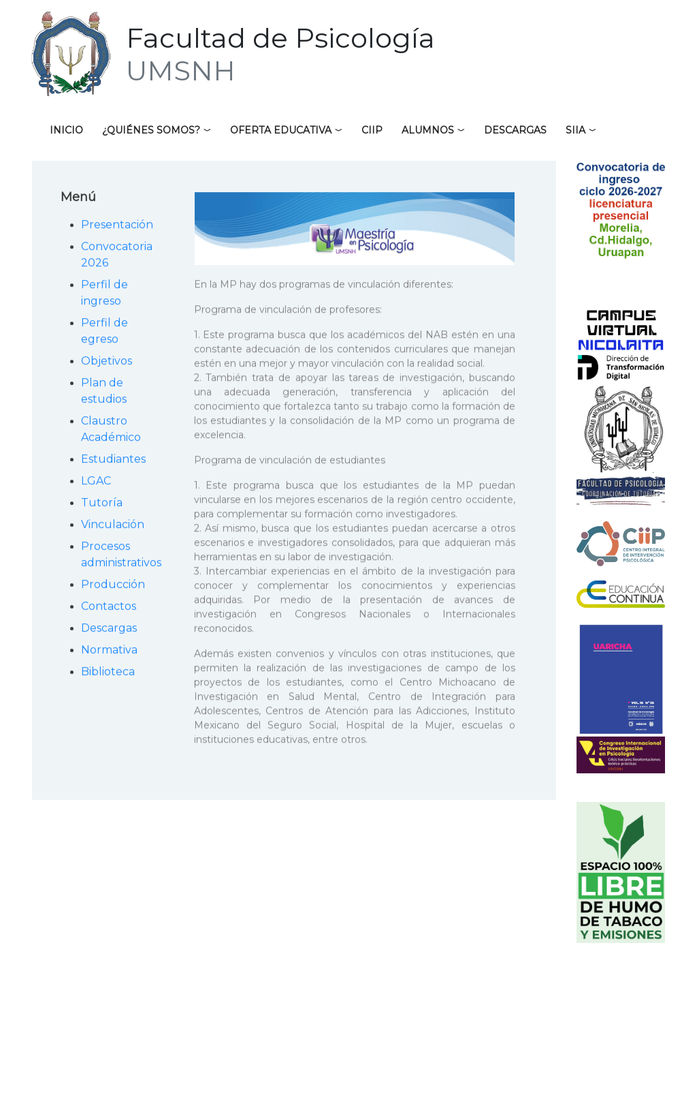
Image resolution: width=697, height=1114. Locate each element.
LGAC (96, 482)
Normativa (109, 651)
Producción (113, 586)
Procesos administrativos (121, 556)
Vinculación (112, 526)
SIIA (575, 130)
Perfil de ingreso (104, 294)
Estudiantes (113, 460)
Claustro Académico (111, 431)
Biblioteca (108, 673)
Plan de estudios (104, 392)
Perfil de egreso (104, 332)
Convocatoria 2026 (116, 256)
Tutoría (102, 504)
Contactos (108, 608)
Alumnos (428, 130)
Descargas (515, 130)
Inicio (66, 130)
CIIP (372, 130)
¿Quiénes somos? (151, 130)
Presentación (117, 226)
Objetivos (106, 362)
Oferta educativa (280, 130)
